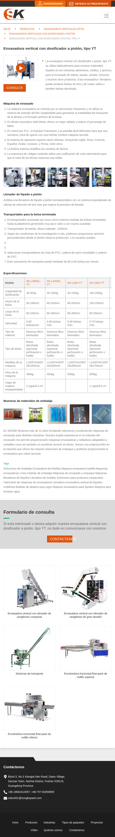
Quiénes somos (53, 830)
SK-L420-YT (74, 282)
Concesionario (53, 3)
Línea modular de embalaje (36, 473)
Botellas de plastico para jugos (34, 486)
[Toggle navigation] (106, 16)
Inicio (7, 29)
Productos (26, 29)
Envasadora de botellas (47, 468)
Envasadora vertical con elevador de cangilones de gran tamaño (85, 615)
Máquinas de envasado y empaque (74, 473)
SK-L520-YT (96, 282)
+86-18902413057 (19, 791)
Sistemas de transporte (29, 673)
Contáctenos (61, 539)
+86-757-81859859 (42, 791)
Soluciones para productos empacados (80, 477)
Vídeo (34, 830)
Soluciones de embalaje (17, 468)
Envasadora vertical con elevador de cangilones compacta (29, 615)
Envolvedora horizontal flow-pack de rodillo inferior (29, 735)
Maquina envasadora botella (79, 468)
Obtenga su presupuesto (91, 3)
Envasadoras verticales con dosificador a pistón (42, 33)
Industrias (49, 822)
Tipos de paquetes (73, 822)
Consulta (15, 87)
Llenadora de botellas (43, 477)
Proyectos (97, 822)
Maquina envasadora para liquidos (73, 486)
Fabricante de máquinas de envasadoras (27, 482)
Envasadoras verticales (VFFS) (63, 29)
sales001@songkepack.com (25, 798)
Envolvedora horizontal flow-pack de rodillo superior (85, 675)
